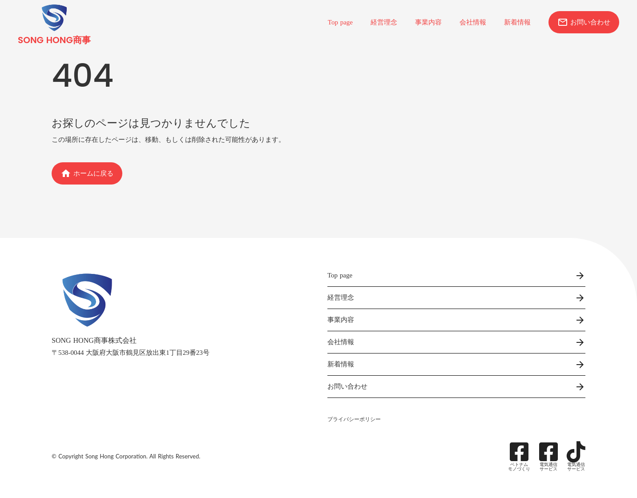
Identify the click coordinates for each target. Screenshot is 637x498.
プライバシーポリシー (354, 419)
